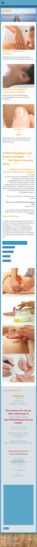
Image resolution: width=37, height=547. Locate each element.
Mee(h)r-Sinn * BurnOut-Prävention (15, 243)
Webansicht (32, 539)
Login (34, 537)
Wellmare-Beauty (8, 252)
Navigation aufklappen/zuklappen (18, 2)
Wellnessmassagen (9, 247)
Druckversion (6, 537)
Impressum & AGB (6, 541)
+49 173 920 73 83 (18, 416)
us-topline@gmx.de (18, 475)
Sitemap (14, 537)
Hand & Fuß (6, 256)
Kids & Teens (7, 260)
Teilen (6, 528)
